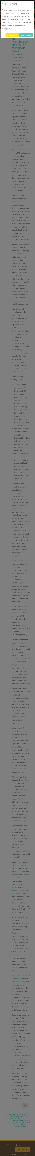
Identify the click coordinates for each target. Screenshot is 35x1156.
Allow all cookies (26, 35)
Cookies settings (12, 35)
